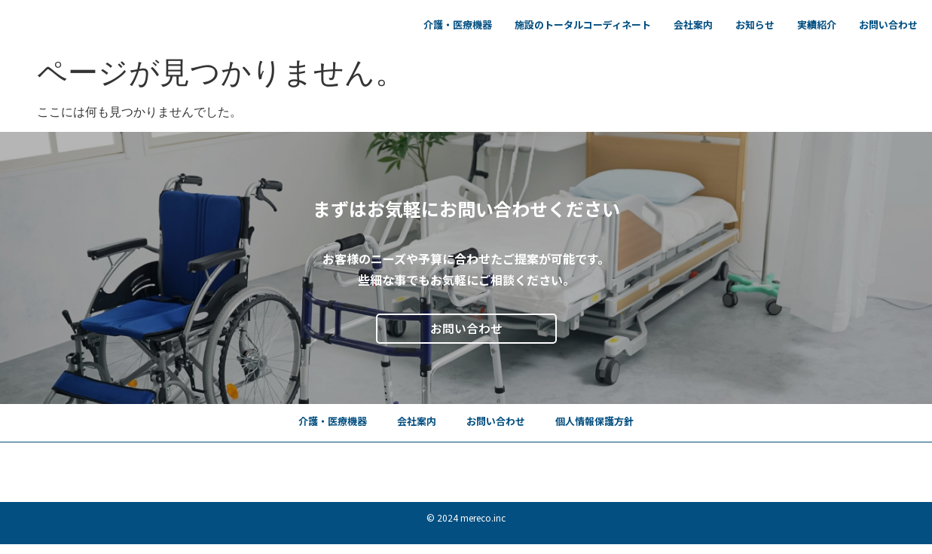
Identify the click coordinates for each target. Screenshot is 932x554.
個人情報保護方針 (594, 421)
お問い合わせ (888, 24)
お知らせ (755, 24)
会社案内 (693, 24)
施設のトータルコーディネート (583, 24)
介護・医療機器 (457, 24)
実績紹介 (816, 24)
